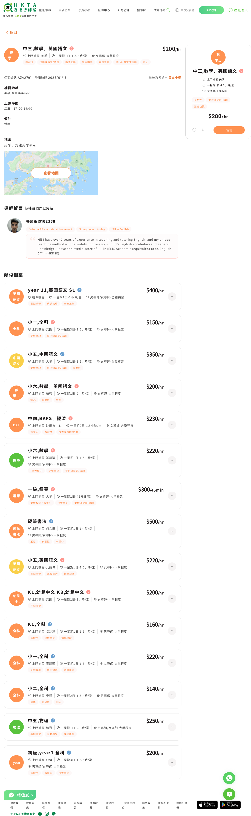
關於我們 (14, 805)
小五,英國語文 (43, 560)
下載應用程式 (128, 805)
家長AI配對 (163, 805)
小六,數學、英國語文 (50, 386)
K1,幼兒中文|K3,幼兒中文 (56, 592)
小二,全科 (38, 688)
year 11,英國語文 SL (51, 290)
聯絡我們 (110, 805)
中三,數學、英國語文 (45, 48)
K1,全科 (37, 624)
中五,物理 (38, 720)
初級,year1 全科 (46, 753)
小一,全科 (38, 322)
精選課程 (94, 805)
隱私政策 (146, 805)
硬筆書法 (37, 521)
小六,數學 (38, 450)
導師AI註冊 (181, 805)
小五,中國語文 (43, 354)
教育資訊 (30, 805)
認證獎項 (46, 805)
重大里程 (62, 805)
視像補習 (78, 805)
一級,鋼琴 (38, 489)
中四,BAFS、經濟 (47, 418)
